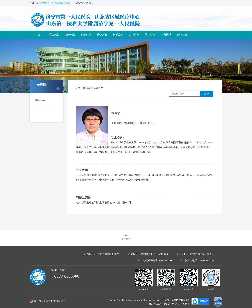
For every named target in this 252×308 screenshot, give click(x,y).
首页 (37, 34)
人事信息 (134, 34)
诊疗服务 (182, 34)
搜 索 (206, 93)
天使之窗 (102, 34)
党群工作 (118, 34)
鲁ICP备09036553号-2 (158, 304)
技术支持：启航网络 (180, 304)
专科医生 (40, 100)
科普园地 (166, 34)
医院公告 (150, 34)
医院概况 (54, 34)
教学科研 (86, 34)
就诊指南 (70, 34)
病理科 (87, 88)
